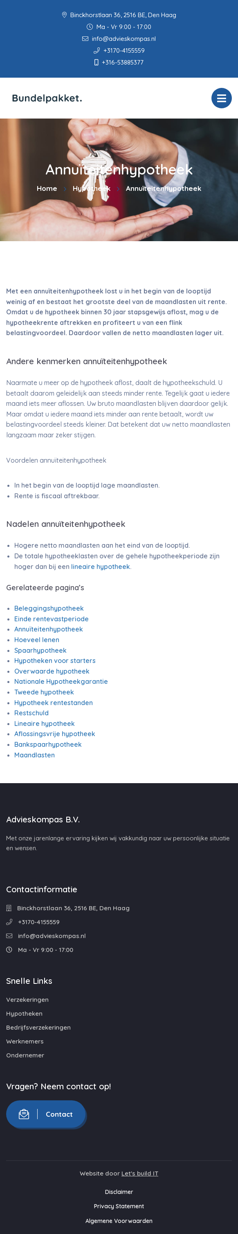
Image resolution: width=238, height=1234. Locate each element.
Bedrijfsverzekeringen (38, 1027)
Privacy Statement (119, 1206)
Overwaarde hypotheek (52, 671)
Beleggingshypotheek (49, 608)
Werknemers (25, 1041)
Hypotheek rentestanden (53, 703)
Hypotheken (24, 1013)
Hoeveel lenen (36, 640)
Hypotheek (91, 188)
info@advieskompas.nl (119, 39)
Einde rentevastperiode (51, 619)
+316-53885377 (119, 62)
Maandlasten (34, 755)
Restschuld (31, 713)
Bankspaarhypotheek (48, 744)
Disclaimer (119, 1192)
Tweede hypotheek (44, 692)
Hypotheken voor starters (55, 660)
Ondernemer (25, 1055)
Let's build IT (139, 1173)
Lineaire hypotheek (44, 723)
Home (47, 188)
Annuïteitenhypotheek (48, 629)
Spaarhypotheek (40, 650)
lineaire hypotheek (100, 566)
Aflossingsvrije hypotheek (54, 734)
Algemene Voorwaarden (119, 1221)
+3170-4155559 (119, 50)
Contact (46, 1114)
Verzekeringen (27, 999)
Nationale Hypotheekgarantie (61, 681)
